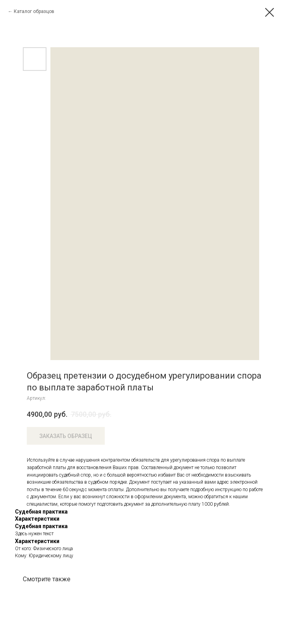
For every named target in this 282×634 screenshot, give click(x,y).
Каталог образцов (34, 11)
